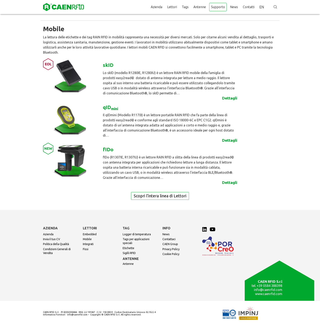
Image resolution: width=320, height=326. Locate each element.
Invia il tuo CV (51, 239)
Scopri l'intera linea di (160, 195)
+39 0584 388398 (269, 285)
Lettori (172, 7)
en (261, 7)
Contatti (248, 7)
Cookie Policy (170, 254)
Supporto (218, 7)
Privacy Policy (171, 249)
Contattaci (169, 239)
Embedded (90, 234)
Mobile (87, 239)
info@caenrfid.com (268, 290)
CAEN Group (170, 244)
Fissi (85, 249)
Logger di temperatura (137, 234)
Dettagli (229, 98)
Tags (185, 7)
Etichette (128, 248)
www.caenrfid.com (268, 294)
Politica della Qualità (56, 244)
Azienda (156, 7)
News (234, 7)
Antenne (199, 7)
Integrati (88, 244)
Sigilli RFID (129, 253)
